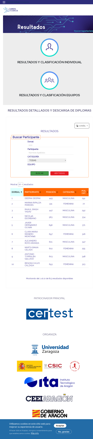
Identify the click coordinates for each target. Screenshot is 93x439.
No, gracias (63, 431)
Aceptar (60, 425)
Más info (35, 433)
